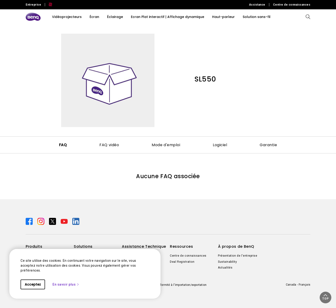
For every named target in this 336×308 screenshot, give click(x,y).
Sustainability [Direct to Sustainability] (227, 261)
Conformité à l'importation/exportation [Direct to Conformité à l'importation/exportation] (180, 285)
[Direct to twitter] (53, 221)
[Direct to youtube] (65, 221)
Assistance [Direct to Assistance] (257, 4)
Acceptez (33, 284)
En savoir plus (65, 284)
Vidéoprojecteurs (67, 16)
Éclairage (115, 16)
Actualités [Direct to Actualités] (225, 267)
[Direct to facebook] (30, 221)
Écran (94, 16)
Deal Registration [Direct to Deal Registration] (182, 261)
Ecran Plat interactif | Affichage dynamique (167, 16)
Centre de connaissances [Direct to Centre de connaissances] (292, 4)
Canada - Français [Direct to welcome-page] (298, 284)
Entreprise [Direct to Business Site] (33, 4)
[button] (325, 297)
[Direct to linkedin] (75, 221)
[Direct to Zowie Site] (48, 5)
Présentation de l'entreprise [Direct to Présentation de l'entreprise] (237, 255)
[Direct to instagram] (41, 221)
